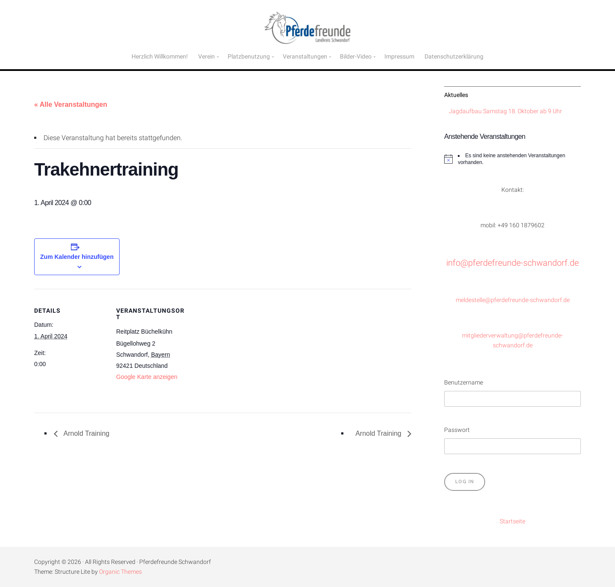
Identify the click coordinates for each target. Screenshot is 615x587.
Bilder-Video (356, 56)
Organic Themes (120, 571)
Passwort (457, 430)
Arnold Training (85, 433)
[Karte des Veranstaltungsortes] (243, 348)
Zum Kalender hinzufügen (77, 256)
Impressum (399, 56)
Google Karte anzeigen (146, 376)
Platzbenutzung (249, 56)
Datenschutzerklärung (454, 56)
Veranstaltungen (305, 56)
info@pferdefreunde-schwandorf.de (512, 263)
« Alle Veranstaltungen (70, 104)
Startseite (512, 521)
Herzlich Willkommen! (160, 56)
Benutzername (463, 382)
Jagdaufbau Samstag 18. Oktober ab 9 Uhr (505, 111)
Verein (206, 56)
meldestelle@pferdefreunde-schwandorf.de (513, 300)
